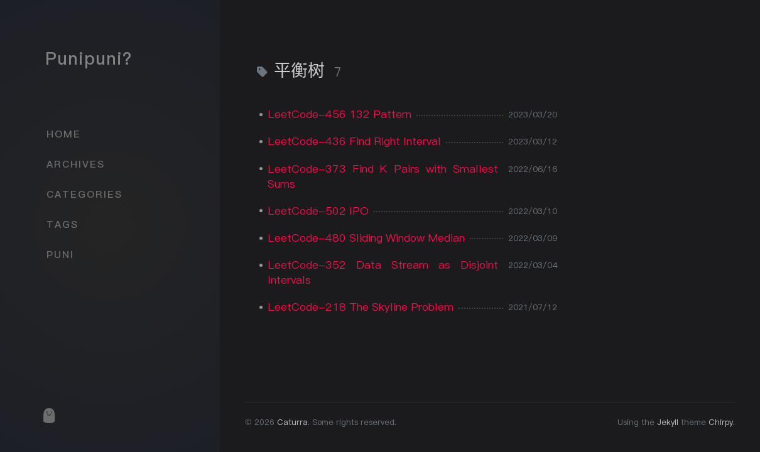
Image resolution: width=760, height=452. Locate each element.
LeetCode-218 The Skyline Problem (360, 306)
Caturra (292, 422)
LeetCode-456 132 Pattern (339, 114)
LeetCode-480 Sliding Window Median (366, 237)
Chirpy (720, 422)
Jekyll (667, 422)
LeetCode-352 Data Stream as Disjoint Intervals (383, 272)
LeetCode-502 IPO (318, 210)
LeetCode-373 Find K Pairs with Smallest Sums (383, 176)
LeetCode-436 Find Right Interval (354, 141)
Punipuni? (88, 58)
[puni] (48, 416)
